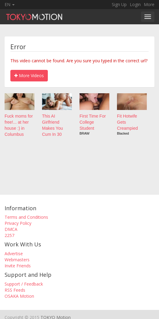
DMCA (11, 229)
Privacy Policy (18, 223)
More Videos (29, 75)
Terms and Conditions (26, 217)
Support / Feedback (24, 284)
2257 (9, 235)
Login (135, 4)
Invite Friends (18, 266)
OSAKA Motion (19, 296)
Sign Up (119, 4)
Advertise (14, 253)
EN (10, 4)
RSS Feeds (15, 290)
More (149, 4)
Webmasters (17, 259)
